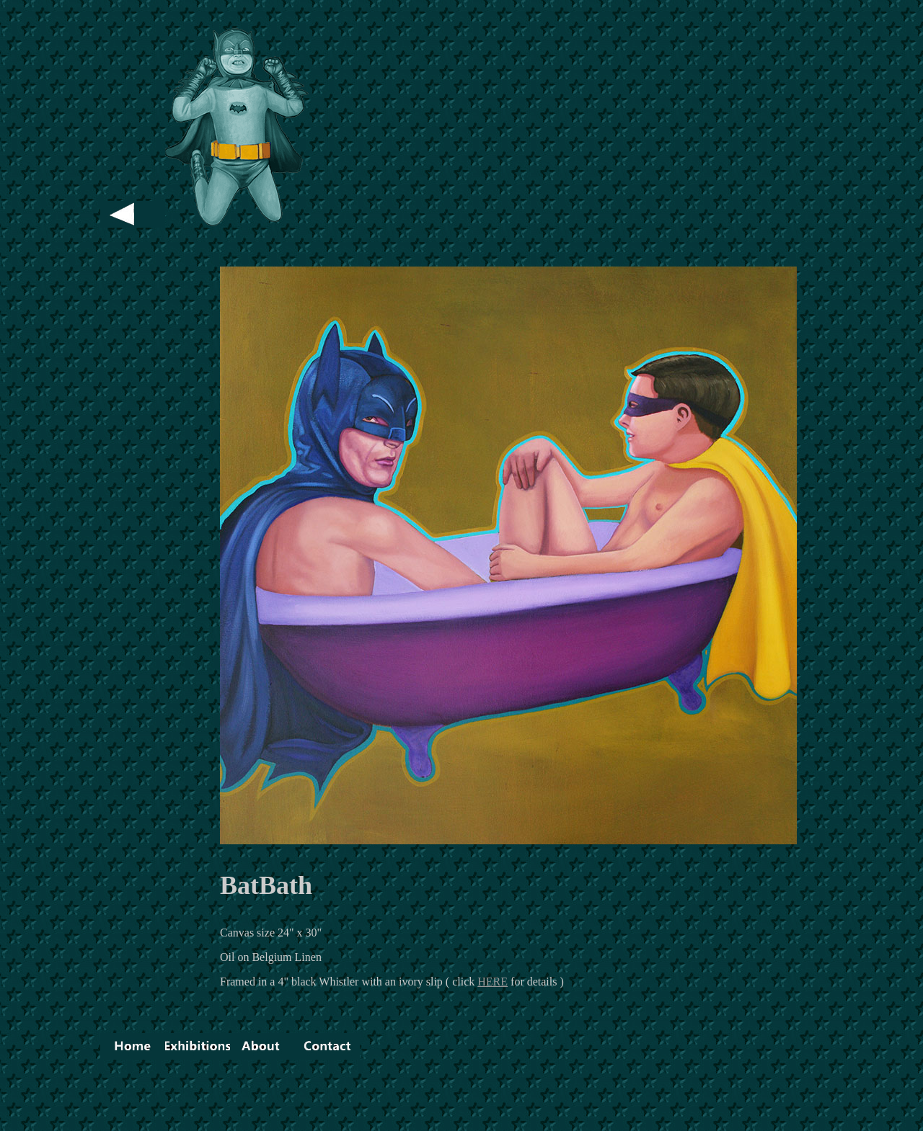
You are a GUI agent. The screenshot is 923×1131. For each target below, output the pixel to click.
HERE (492, 981)
